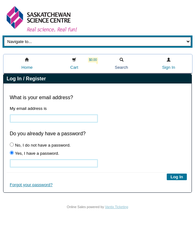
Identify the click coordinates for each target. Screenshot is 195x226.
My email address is (28, 108)
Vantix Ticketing (116, 207)
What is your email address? (41, 97)
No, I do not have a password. (40, 145)
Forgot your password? (31, 184)
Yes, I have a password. (34, 153)
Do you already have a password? (48, 133)
